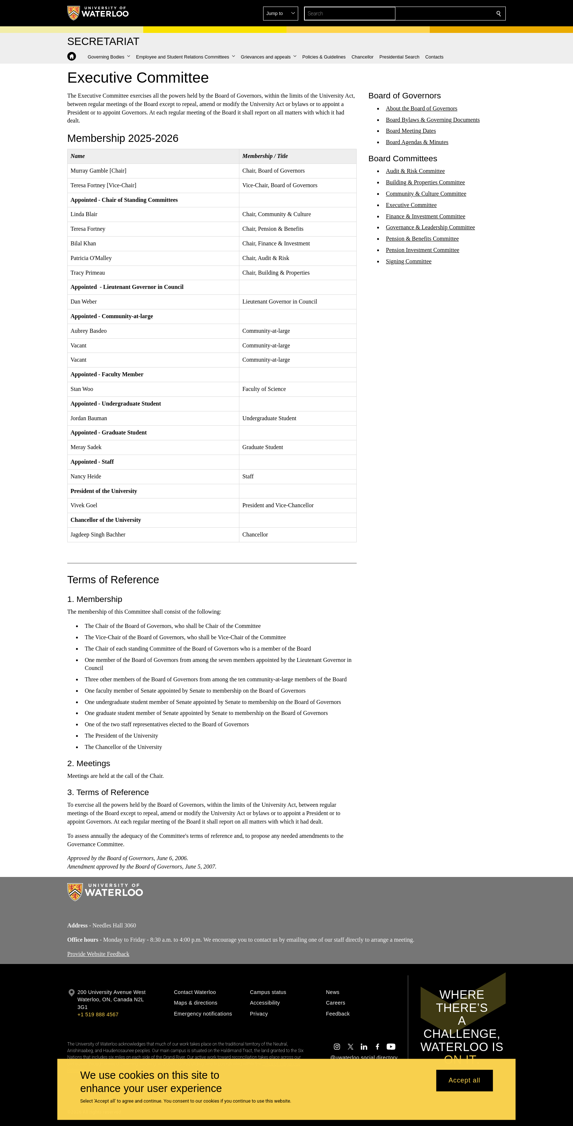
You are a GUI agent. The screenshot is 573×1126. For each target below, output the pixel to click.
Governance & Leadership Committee (430, 227)
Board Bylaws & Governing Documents (433, 119)
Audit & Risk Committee (415, 171)
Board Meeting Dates (411, 131)
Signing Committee (409, 261)
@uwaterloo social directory (364, 1058)
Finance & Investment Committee (425, 216)
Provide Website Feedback (98, 953)
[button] (446, 13)
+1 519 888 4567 (97, 1014)
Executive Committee (411, 205)
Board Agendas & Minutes (417, 142)
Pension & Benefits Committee (422, 239)
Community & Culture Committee (426, 194)
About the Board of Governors (422, 108)
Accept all (464, 1080)
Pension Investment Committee (422, 250)
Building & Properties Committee (425, 182)
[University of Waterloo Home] (98, 13)
